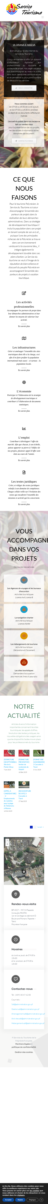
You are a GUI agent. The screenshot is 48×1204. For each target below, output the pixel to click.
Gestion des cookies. (24, 1052)
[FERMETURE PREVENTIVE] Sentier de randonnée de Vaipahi (24, 764)
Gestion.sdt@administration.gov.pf (25, 1009)
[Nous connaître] (24, 88)
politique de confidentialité (24, 1047)
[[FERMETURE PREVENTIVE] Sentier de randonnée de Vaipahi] (24, 753)
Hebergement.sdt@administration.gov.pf (28, 1023)
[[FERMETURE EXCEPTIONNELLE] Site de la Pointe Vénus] (9, 753)
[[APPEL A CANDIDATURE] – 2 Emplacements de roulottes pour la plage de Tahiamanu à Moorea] (9, 784)
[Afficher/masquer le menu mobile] (42, 17)
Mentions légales (22, 1044)
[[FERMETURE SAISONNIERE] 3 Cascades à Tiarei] (38, 753)
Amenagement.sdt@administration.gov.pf (28, 1014)
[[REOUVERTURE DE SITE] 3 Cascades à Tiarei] (24, 784)
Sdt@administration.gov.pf (22, 1004)
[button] (24, 872)
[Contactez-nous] (24, 141)
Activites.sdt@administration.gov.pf (26, 1018)
